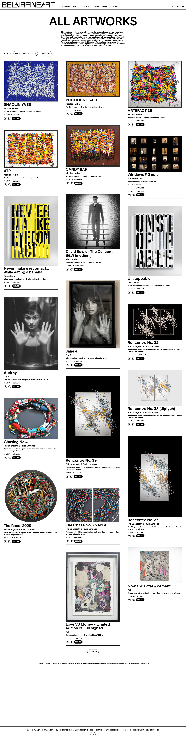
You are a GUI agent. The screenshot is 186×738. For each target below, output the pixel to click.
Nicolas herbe (11, 109)
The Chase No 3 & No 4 (86, 525)
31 (88, 663)
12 (51, 663)
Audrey (10, 373)
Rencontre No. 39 (81, 460)
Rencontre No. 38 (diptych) (151, 409)
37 (100, 663)
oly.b (68, 355)
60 (146, 663)
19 (64, 663)
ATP (7, 171)
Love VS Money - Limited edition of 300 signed (88, 626)
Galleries (65, 6)
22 (70, 663)
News (96, 6)
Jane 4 (71, 351)
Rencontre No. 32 (143, 343)
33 (92, 663)
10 (48, 663)
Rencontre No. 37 (143, 520)
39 (104, 663)
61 (148, 663)
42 (110, 663)
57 (140, 663)
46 (118, 663)
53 (132, 663)
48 (122, 663)
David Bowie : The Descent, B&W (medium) (90, 253)
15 (56, 663)
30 (86, 663)
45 (116, 663)
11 (49, 663)
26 (78, 663)
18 (62, 663)
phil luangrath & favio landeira (143, 346)
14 (55, 663)
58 (142, 663)
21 (68, 663)
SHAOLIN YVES (17, 105)
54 (134, 663)
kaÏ (129, 590)
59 (144, 663)
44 (114, 663)
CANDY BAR (76, 169)
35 (96, 663)
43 (112, 663)
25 (76, 663)
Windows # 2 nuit (143, 175)
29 (84, 663)
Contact (115, 6)
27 (80, 663)
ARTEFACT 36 (140, 111)
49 (124, 663)
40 (106, 663)
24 (73, 663)
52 (130, 663)
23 (72, 663)
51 (128, 663)
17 (60, 663)
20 (66, 663)
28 (82, 663)
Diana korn (9, 276)
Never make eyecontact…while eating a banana (26, 270)
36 (98, 663)
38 (102, 663)
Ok (93, 734)
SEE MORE (93, 652)
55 (136, 663)
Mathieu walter (135, 179)
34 (94, 663)
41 (108, 663)
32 (90, 663)
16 (58, 663)
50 (126, 663)
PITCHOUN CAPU (81, 100)
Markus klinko (73, 259)
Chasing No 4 (16, 442)
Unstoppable (139, 279)
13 (53, 663)
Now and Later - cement (149, 586)
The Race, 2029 (17, 526)
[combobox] (26, 53)
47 (120, 663)
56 (138, 663)
